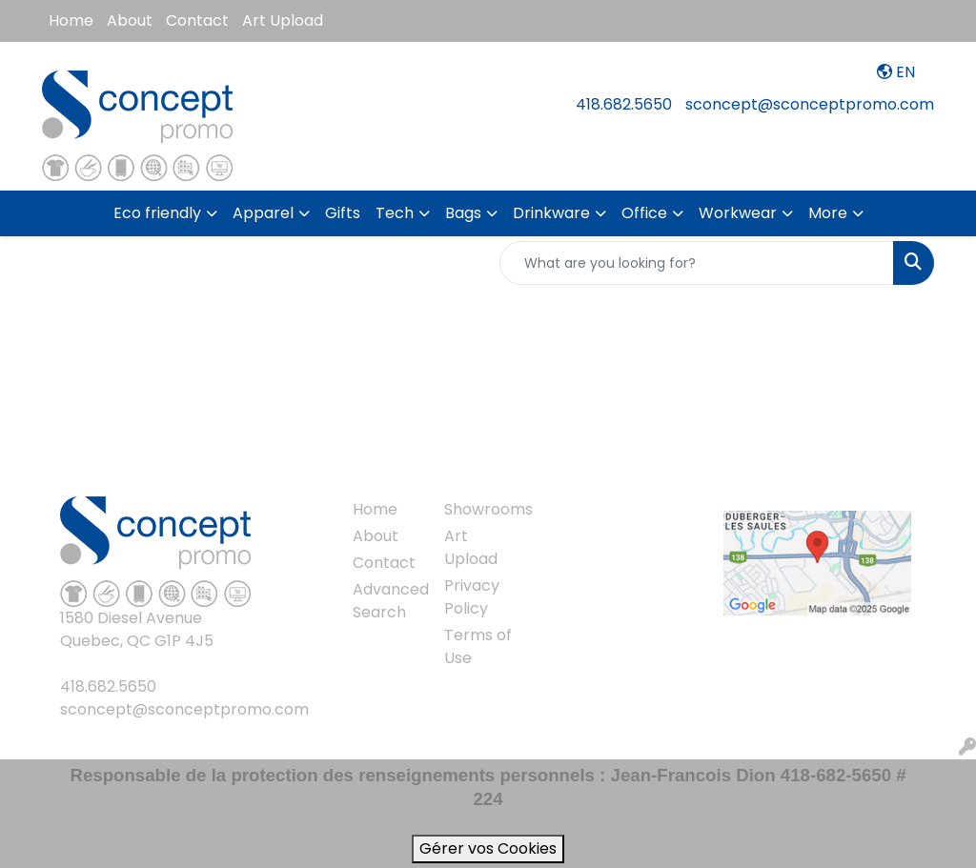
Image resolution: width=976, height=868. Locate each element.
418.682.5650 (624, 104)
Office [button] (644, 213)
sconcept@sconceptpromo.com (809, 104)
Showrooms (478, 509)
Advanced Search (387, 600)
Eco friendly (157, 213)
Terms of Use (478, 646)
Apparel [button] (263, 213)
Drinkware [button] (551, 213)
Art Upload (282, 20)
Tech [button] (395, 213)
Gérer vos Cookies (488, 848)
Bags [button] (463, 213)
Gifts (342, 213)
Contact (197, 20)
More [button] (827, 213)
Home (71, 20)
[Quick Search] (696, 263)
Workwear (738, 213)
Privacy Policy (471, 597)
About (129, 20)
